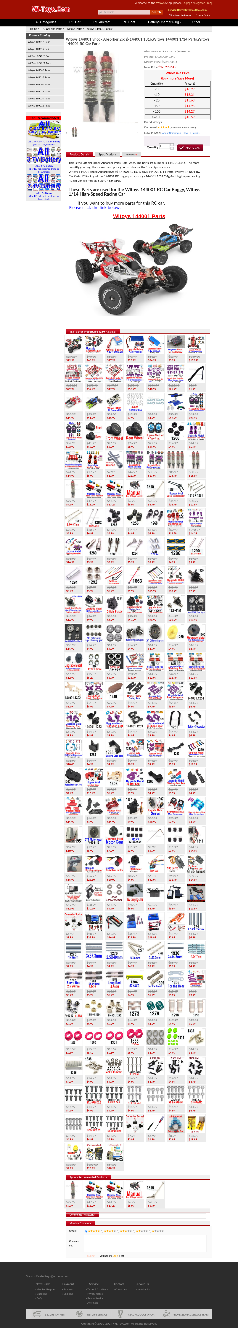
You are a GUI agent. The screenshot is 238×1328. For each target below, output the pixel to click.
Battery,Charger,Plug (164, 22)
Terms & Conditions (97, 1289)
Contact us (121, 1289)
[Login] (186, 2)
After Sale (92, 1302)
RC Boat (130, 22)
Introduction (144, 1289)
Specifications (108, 154)
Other (197, 22)
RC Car (76, 22)
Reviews (132, 154)
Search (156, 12)
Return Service (95, 1298)
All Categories (47, 22)
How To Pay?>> (191, 133)
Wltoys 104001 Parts (39, 84)
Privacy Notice (95, 1293)
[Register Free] (203, 2)
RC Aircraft (102, 22)
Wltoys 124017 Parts (39, 42)
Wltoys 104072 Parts (39, 105)
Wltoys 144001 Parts (122, 17)
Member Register (46, 1289)
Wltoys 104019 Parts (39, 91)
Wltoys (160, 2)
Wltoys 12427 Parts (139, 17)
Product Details (80, 154)
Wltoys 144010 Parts (39, 77)
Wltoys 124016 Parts (39, 49)
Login (115, 1255)
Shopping (42, 1293)
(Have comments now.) (183, 127)
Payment (68, 1289)
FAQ (39, 1298)
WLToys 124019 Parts (39, 63)
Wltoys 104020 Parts (39, 98)
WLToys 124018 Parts (39, 56)
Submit (91, 1255)
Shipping (68, 1293)
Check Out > (203, 15)
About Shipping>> (171, 133)
